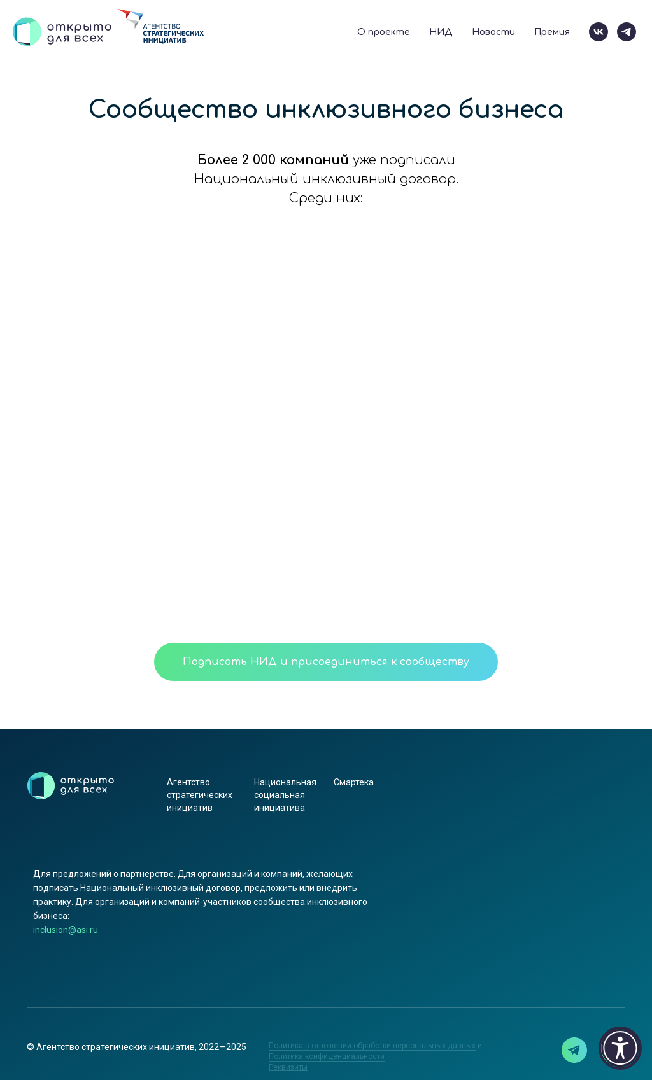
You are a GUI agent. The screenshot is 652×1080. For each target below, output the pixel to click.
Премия (552, 32)
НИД (441, 32)
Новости (493, 32)
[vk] (598, 31)
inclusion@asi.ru (65, 930)
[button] (288, 1067)
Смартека (354, 782)
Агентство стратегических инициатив (199, 795)
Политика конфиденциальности (327, 1056)
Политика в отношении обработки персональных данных (372, 1045)
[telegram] (626, 31)
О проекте (383, 32)
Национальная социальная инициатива (285, 795)
